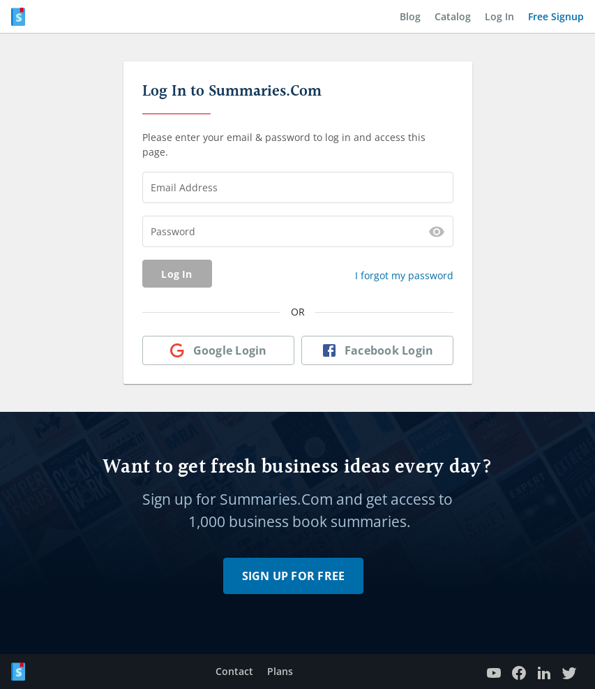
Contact (234, 671)
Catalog (453, 16)
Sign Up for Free (293, 576)
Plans (280, 671)
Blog (410, 16)
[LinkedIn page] (544, 672)
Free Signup (556, 16)
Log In (499, 16)
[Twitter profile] (569, 672)
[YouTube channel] (493, 672)
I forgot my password (404, 275)
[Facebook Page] (519, 672)
